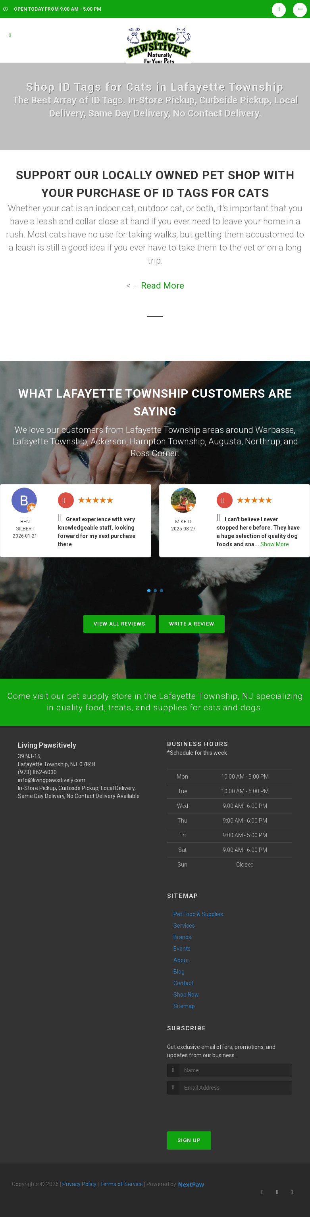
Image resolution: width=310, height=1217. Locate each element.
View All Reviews (119, 623)
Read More (162, 286)
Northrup (262, 441)
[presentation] (209, 1109)
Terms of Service (121, 1184)
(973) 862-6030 (37, 772)
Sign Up (189, 1140)
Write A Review (191, 623)
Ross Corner (154, 452)
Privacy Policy (79, 1184)
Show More (274, 543)
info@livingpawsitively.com (51, 780)
